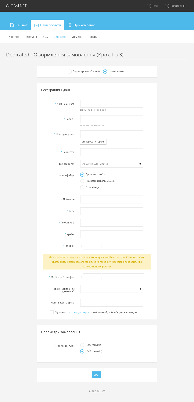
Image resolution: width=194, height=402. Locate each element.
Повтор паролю (64, 134)
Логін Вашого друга (62, 302)
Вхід (152, 6)
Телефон (68, 245)
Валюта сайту (66, 163)
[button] (18, 25)
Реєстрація (175, 6)
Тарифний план (64, 345)
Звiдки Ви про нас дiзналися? (64, 290)
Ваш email (67, 152)
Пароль (69, 119)
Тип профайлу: (64, 175)
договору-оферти (79, 312)
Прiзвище (67, 199)
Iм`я (70, 211)
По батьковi (66, 222)
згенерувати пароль (93, 141)
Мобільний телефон (61, 277)
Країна (69, 234)
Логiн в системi (64, 103)
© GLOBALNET (97, 391)
